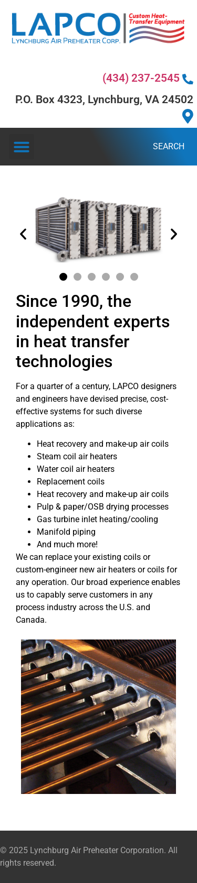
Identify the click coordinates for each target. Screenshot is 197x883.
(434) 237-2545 (147, 78)
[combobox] (96, 146)
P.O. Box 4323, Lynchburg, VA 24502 (104, 108)
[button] (21, 146)
